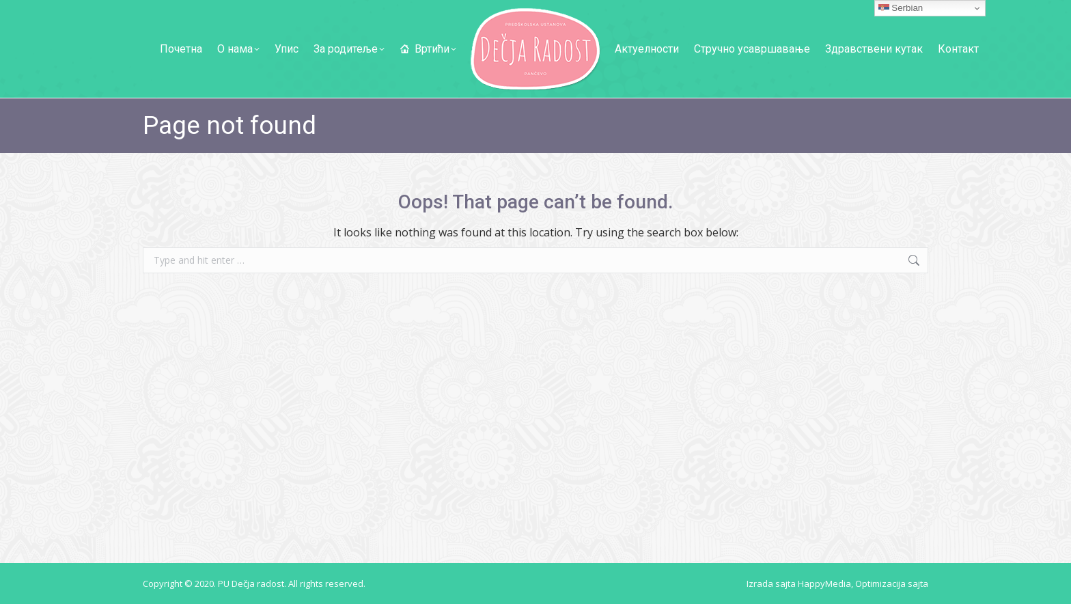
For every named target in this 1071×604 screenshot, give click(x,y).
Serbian (900, 8)
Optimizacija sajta (891, 583)
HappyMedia (824, 583)
